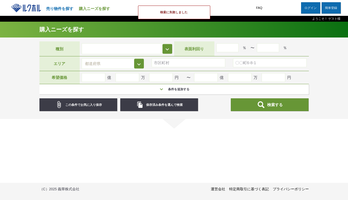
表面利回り (194, 48)
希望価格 (59, 77)
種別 (59, 48)
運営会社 (218, 189)
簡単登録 (331, 7)
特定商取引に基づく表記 (249, 189)
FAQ (259, 7)
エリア (59, 63)
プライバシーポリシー (291, 189)
